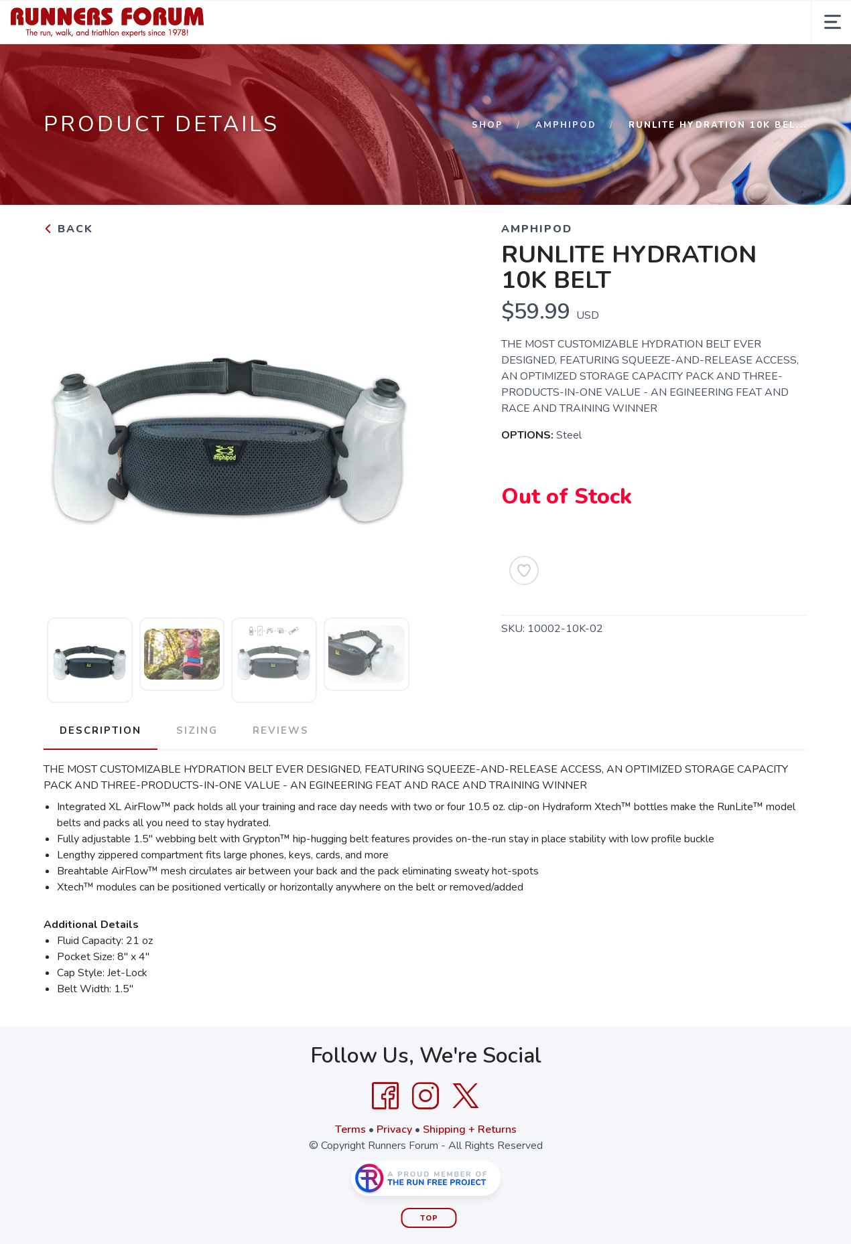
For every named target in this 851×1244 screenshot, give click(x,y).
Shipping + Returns (470, 1129)
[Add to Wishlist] (524, 570)
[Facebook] (385, 1096)
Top (429, 1218)
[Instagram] (425, 1096)
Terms (350, 1129)
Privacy (394, 1129)
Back (68, 229)
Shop (487, 125)
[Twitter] (466, 1096)
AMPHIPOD (565, 125)
